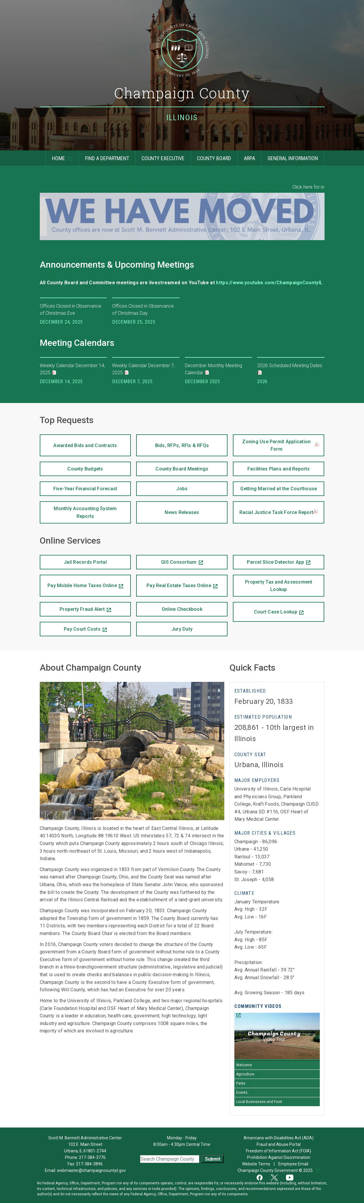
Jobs (181, 489)
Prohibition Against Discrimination (278, 1157)
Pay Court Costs (70, 627)
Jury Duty (182, 629)
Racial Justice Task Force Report (278, 512)
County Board (214, 158)
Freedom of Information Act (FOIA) (278, 1151)
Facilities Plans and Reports (278, 469)
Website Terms (256, 1164)
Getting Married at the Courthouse (278, 489)
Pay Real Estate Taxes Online (173, 582)
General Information (293, 158)
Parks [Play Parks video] (240, 1083)
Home (55, 155)
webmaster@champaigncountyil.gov (91, 1170)
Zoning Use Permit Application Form (280, 445)
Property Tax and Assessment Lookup (278, 585)
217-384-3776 (92, 1157)
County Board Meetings (181, 469)
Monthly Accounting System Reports (85, 512)
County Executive (163, 158)
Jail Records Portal (85, 562)
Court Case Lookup (265, 608)
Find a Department (107, 158)
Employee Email (293, 1164)
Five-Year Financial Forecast (85, 489)
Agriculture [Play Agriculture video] (245, 1074)
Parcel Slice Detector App (268, 560)
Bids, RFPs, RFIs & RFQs (182, 445)
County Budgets (85, 469)
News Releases (182, 512)
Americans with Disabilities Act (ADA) (279, 1137)
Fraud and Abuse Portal (279, 1144)
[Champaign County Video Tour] (277, 1037)
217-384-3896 (89, 1164)
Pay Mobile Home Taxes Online (78, 582)
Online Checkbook (182, 609)
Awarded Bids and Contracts (85, 445)
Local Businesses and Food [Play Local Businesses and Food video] (259, 1102)
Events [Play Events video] (241, 1092)
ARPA (249, 158)
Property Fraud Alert (72, 607)
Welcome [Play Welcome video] (244, 1065)
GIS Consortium (166, 560)
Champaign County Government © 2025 (276, 1170)
